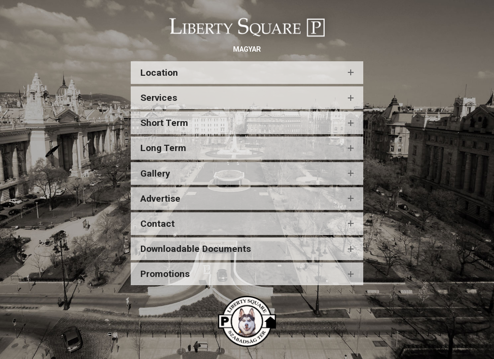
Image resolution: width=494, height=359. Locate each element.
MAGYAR (247, 49)
